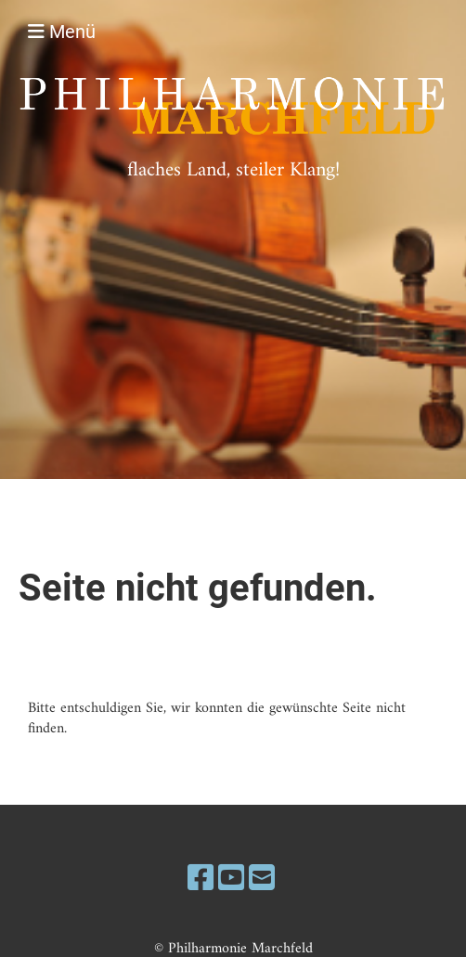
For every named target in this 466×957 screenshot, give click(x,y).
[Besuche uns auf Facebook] (201, 881)
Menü (62, 31)
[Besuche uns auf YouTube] (231, 881)
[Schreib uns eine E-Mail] (262, 881)
